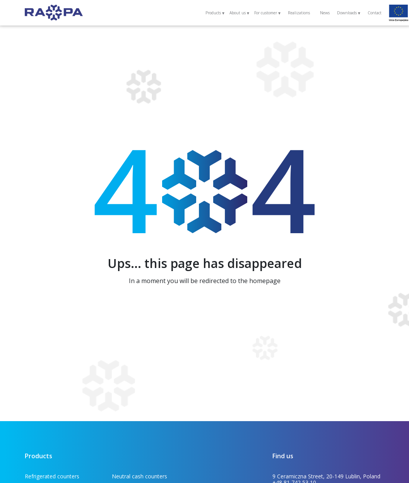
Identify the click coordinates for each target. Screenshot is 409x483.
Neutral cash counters (139, 476)
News (325, 12)
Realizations (299, 12)
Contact (375, 12)
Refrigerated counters (52, 476)
